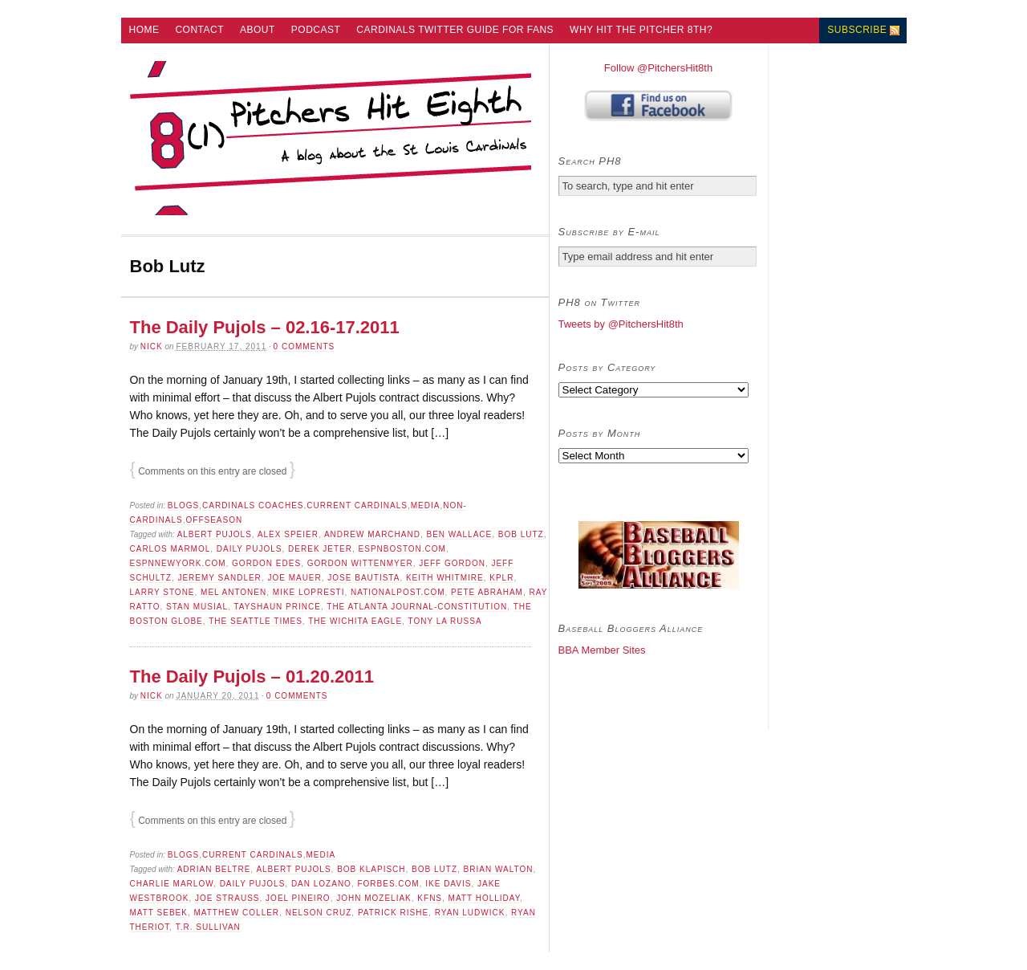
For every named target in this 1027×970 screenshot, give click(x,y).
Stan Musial (197, 606)
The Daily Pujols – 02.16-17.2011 (265, 327)
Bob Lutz (521, 534)
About (257, 29)
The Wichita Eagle (355, 621)
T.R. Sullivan (208, 927)
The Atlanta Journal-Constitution (417, 606)
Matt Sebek (159, 912)
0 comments (304, 346)
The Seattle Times (255, 621)
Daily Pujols (249, 548)
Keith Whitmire (445, 577)
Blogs (183, 505)
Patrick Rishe (393, 912)
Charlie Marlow (172, 883)
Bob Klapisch (371, 869)
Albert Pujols (214, 534)
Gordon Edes (266, 563)
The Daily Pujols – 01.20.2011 (252, 676)
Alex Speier (288, 534)
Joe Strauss (227, 898)
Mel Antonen (233, 592)
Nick (151, 346)
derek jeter (320, 548)
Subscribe (857, 29)
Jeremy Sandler (219, 577)
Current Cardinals (357, 505)
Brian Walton (499, 869)
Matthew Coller (236, 912)
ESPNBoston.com (402, 548)
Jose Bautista (363, 577)
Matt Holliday (485, 898)
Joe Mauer (294, 577)
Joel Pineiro (298, 898)
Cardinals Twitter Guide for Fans (455, 29)
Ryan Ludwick (470, 912)
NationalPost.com (398, 592)
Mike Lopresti (309, 592)
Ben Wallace (459, 534)
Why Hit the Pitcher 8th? (641, 29)
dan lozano (321, 883)
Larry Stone (162, 592)
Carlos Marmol (170, 548)
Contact (199, 29)
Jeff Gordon (452, 563)
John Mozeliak (374, 898)
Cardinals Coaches (252, 505)
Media (425, 505)
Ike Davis (448, 883)
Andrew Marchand (372, 534)
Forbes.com (388, 883)
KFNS (429, 898)
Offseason (214, 520)
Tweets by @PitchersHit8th (621, 324)
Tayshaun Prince (277, 606)
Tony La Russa (444, 621)
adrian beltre (214, 869)
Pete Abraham (487, 592)
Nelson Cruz (319, 912)
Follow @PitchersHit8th (658, 68)
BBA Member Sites (602, 650)
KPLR (501, 577)
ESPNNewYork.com (178, 563)
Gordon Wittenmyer (360, 563)
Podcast (316, 29)
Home (143, 29)
